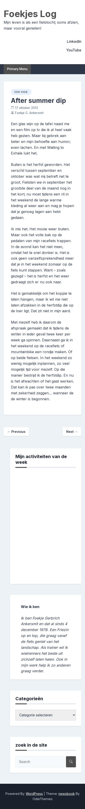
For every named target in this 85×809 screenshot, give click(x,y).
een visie (21, 92)
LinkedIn (74, 41)
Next (72, 432)
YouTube (73, 50)
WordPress (34, 794)
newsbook (66, 794)
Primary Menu (17, 69)
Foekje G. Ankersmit (29, 113)
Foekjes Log (30, 13)
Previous (16, 432)
